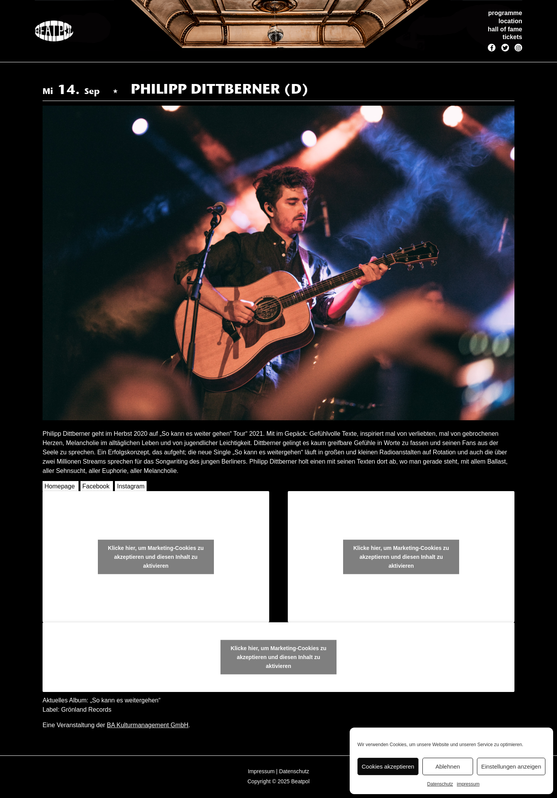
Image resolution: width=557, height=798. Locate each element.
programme (505, 13)
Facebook (95, 486)
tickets (512, 37)
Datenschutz (440, 784)
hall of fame (505, 29)
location (510, 21)
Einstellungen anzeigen (511, 766)
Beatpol (300, 781)
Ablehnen (448, 766)
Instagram (130, 486)
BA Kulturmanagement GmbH (147, 725)
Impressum (261, 771)
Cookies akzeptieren (388, 766)
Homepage (59, 486)
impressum (468, 784)
